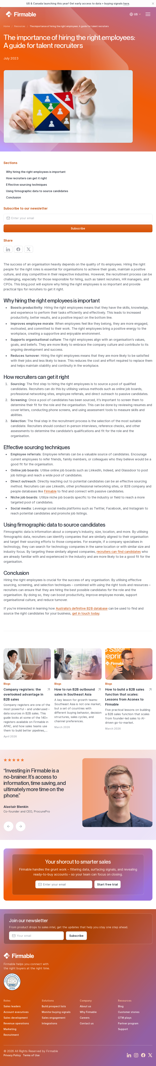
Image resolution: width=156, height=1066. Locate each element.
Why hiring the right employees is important (36, 172)
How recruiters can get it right (26, 178)
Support (123, 1029)
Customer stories (128, 1011)
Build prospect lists (54, 1006)
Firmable (50, 491)
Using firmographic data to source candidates (37, 191)
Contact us (87, 1023)
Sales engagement (53, 1017)
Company (86, 1000)
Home (7, 26)
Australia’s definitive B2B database (81, 608)
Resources (19, 26)
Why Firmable (88, 1011)
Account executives (16, 1011)
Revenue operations (16, 1023)
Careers (85, 1017)
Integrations (49, 1023)
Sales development (16, 1017)
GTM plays (124, 1017)
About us (85, 1006)
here (126, 3)
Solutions (48, 1000)
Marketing (10, 1029)
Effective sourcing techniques (26, 184)
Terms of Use (31, 1055)
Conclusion (13, 197)
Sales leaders (12, 1006)
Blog (120, 1006)
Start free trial (107, 884)
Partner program (128, 1023)
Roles (7, 1000)
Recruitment (11, 1034)
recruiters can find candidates (119, 551)
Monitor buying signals (56, 1011)
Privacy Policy (12, 1055)
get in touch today (85, 613)
